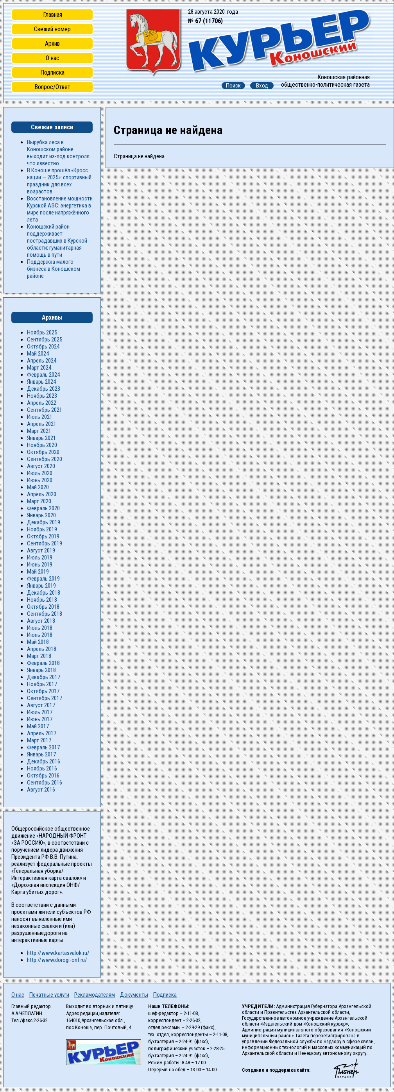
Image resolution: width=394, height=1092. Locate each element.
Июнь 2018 (39, 634)
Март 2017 (39, 740)
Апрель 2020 (41, 494)
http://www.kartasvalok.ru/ (58, 952)
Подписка (52, 72)
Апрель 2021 (41, 423)
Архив (52, 43)
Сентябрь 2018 (44, 613)
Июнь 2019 (39, 564)
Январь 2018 (41, 670)
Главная (52, 14)
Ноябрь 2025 (42, 332)
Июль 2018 (39, 627)
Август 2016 (41, 789)
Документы (134, 994)
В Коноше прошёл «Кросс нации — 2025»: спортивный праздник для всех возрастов (59, 181)
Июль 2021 (39, 416)
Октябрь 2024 (43, 346)
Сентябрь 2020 (44, 459)
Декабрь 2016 (43, 761)
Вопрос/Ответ (52, 87)
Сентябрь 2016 (44, 782)
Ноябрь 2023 (42, 395)
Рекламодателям (94, 994)
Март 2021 (39, 430)
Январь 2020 (41, 515)
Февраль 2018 (43, 663)
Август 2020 (41, 466)
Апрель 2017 (41, 733)
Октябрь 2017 (43, 691)
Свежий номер (52, 29)
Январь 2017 (41, 754)
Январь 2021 (41, 437)
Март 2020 (39, 501)
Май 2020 (38, 487)
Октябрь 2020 (43, 452)
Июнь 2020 (39, 480)
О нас (52, 58)
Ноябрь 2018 (42, 599)
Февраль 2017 (43, 747)
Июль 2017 (39, 712)
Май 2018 (38, 641)
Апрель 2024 (41, 360)
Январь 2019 (41, 585)
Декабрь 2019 (43, 522)
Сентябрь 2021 (44, 409)
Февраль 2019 (43, 578)
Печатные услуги (49, 994)
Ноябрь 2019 (42, 529)
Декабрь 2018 (43, 592)
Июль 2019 (39, 557)
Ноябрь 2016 (42, 768)
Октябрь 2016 (43, 775)
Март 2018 (39, 655)
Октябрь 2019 (43, 536)
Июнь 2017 (39, 719)
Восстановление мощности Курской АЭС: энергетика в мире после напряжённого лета (60, 209)
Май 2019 (38, 571)
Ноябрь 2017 (42, 684)
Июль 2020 (39, 473)
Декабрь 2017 (43, 677)
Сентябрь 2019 (44, 543)
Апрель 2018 (41, 648)
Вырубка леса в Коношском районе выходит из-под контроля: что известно (59, 153)
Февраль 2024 (43, 374)
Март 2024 (39, 367)
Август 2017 (41, 705)
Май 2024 (38, 353)
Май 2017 (38, 726)
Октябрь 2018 (43, 606)
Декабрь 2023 (43, 388)
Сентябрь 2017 (44, 698)
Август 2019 (41, 550)
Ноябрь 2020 (42, 445)
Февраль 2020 (43, 508)
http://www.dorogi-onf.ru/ (57, 959)
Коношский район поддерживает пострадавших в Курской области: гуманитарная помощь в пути (57, 240)
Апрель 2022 (41, 402)
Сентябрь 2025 (44, 339)
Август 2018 (41, 620)
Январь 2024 (41, 381)
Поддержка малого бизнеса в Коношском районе (53, 268)
